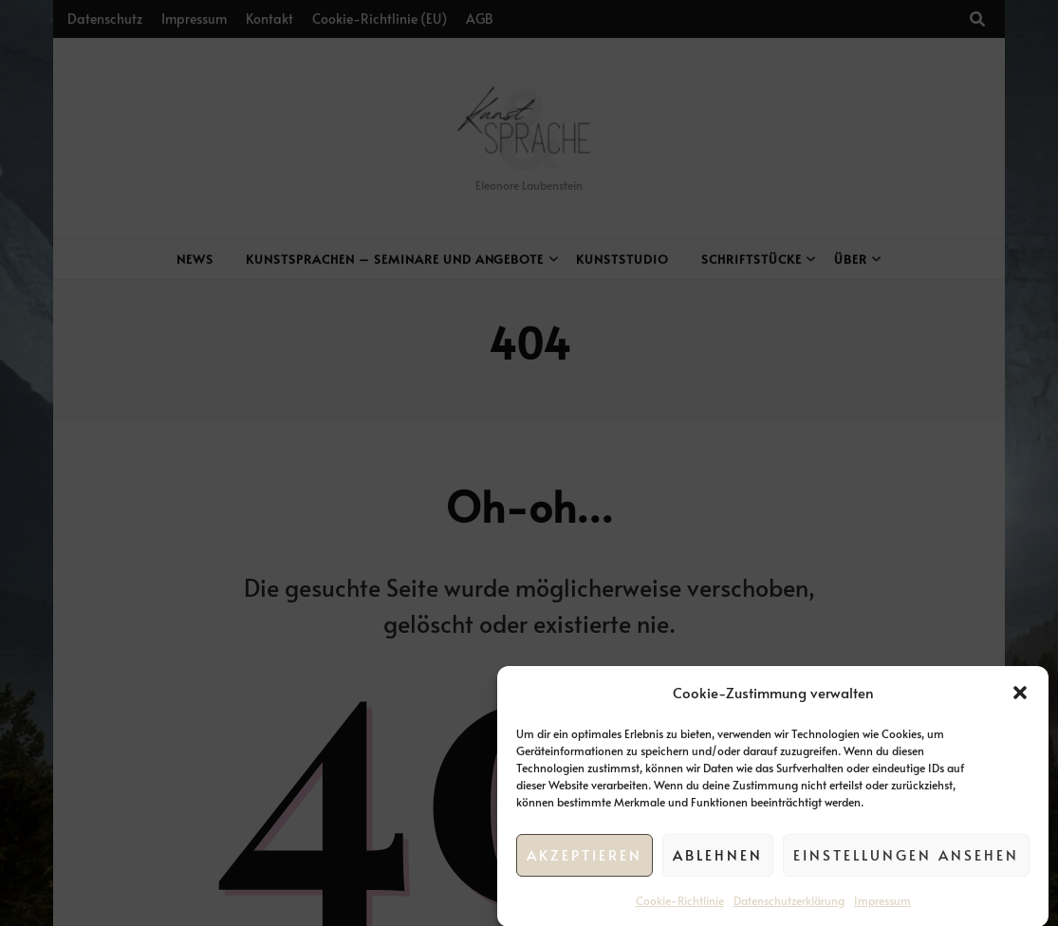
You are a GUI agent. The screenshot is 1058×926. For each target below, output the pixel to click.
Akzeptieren (584, 861)
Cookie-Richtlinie (680, 907)
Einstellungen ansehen (906, 861)
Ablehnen (718, 861)
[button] (1020, 699)
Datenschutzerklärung (789, 907)
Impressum (882, 907)
